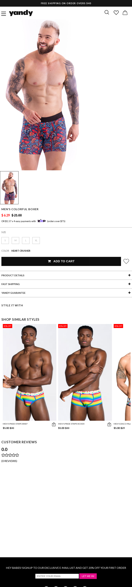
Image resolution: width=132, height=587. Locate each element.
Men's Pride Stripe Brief (15, 423)
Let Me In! (88, 576)
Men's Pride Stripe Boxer (71, 423)
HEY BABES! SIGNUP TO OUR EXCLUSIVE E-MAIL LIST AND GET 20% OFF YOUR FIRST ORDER (66, 567)
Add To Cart (61, 261)
